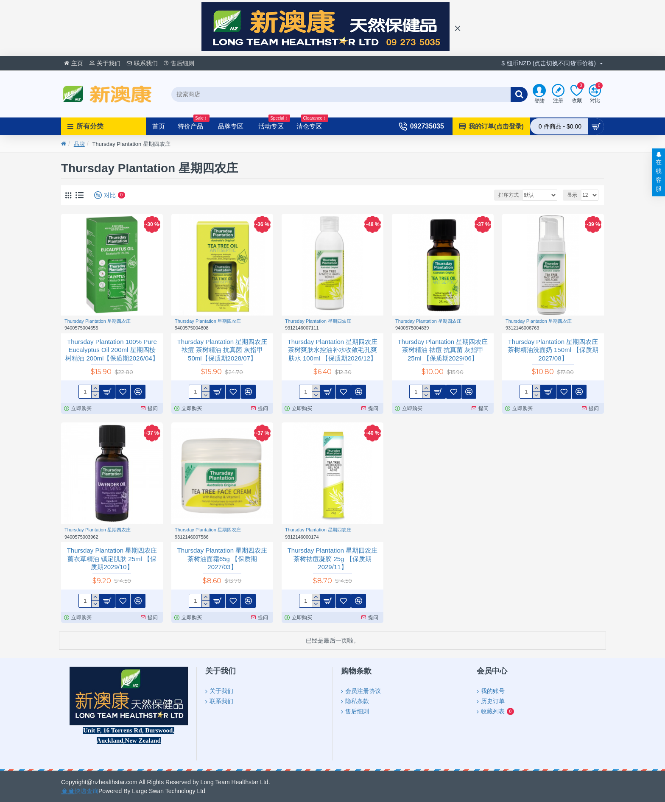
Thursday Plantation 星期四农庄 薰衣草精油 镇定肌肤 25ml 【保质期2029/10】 (112, 558)
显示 (572, 195)
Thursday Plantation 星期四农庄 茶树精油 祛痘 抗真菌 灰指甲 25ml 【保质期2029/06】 (443, 350)
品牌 (79, 144)
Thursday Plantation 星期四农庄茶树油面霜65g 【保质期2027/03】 (222, 558)
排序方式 (508, 195)
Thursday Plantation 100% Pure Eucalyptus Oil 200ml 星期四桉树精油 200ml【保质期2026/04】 (111, 350)
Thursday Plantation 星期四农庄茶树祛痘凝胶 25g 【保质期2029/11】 (333, 558)
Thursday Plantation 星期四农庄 (97, 321)
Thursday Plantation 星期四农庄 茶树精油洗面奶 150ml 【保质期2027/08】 (553, 350)
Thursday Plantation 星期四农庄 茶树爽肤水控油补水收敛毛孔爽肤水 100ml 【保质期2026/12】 (333, 350)
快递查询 (86, 791)
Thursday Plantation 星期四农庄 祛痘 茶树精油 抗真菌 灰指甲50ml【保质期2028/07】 (222, 350)
